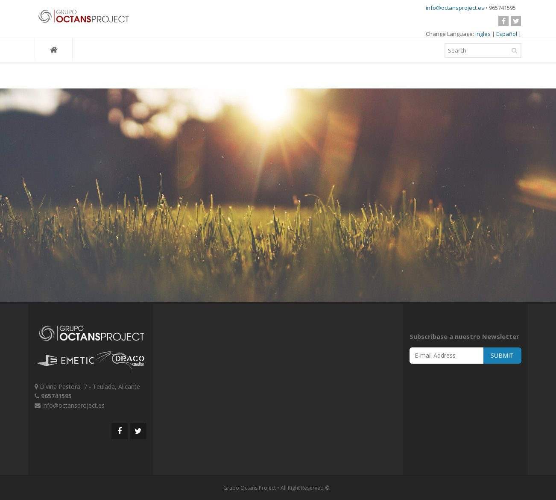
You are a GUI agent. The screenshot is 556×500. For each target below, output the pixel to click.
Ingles (483, 34)
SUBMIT (502, 355)
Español (506, 34)
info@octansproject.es (455, 8)
